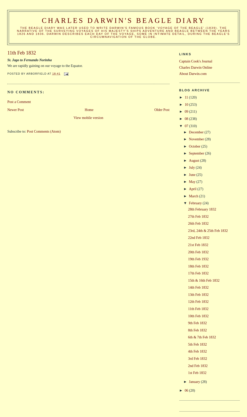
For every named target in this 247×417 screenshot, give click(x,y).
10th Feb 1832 (198, 316)
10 (187, 104)
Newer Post (15, 110)
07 (187, 126)
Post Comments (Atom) (44, 131)
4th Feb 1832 (197, 351)
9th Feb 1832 (197, 323)
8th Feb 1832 (197, 330)
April (193, 189)
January (195, 382)
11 (187, 97)
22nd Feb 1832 (198, 238)
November (197, 139)
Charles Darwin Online (195, 67)
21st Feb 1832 (198, 245)
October (195, 146)
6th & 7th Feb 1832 (202, 337)
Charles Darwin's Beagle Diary (123, 20)
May (192, 182)
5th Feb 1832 (197, 344)
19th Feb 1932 (198, 259)
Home (89, 110)
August (194, 160)
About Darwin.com (193, 74)
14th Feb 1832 (198, 287)
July (192, 167)
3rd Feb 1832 (197, 359)
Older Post (162, 110)
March (194, 196)
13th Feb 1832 (198, 295)
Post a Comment (19, 102)
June (192, 175)
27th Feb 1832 (198, 216)
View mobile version (88, 118)
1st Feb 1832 (197, 373)
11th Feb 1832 (198, 309)
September (197, 153)
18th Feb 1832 (198, 266)
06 (187, 390)
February (196, 203)
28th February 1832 (202, 209)
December (196, 132)
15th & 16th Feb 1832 (203, 280)
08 (187, 119)
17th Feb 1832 (198, 273)
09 (187, 111)
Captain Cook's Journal (195, 61)
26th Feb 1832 (198, 223)
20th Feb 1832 (198, 252)
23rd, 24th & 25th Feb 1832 (208, 231)
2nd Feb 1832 (198, 366)
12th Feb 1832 (198, 302)
